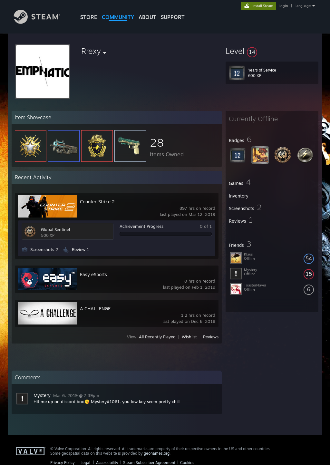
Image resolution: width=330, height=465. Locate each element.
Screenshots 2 (44, 249)
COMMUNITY (118, 17)
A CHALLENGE (95, 308)
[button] (272, 50)
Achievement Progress (141, 226)
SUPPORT (173, 17)
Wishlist (189, 336)
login (283, 6)
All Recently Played (157, 336)
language (303, 6)
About (147, 17)
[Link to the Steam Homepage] (42, 22)
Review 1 (80, 249)
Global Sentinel (55, 229)
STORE (88, 17)
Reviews (210, 336)
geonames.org (157, 453)
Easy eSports (93, 274)
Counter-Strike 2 (97, 201)
